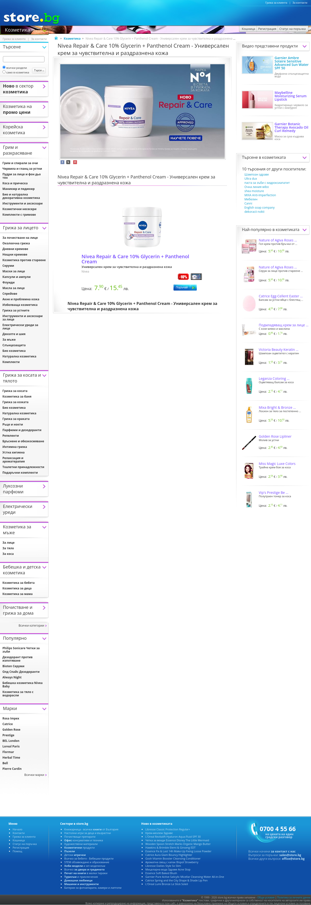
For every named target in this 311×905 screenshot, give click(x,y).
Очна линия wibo (256, 187)
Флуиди (8, 282)
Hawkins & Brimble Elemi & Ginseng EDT (170, 847)
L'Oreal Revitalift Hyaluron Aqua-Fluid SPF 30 (173, 836)
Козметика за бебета (18, 583)
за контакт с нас (283, 851)
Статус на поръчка (25, 844)
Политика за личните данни (294, 897)
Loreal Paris (11, 746)
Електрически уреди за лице (20, 326)
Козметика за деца (17, 588)
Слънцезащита (14, 345)
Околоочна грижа (16, 243)
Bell (5, 763)
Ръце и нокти (12, 424)
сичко (84, 869)
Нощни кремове (14, 254)
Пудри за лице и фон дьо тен (21, 176)
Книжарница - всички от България (91, 829)
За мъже (9, 339)
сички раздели (14, 68)
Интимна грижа (14, 447)
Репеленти (10, 436)
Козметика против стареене (24, 260)
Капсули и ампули (16, 277)
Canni (248, 203)
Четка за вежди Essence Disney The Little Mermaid (177, 840)
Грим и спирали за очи (20, 163)
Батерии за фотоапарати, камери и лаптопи (92, 887)
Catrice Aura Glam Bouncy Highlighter (168, 855)
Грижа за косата (14, 391)
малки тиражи (86, 873)
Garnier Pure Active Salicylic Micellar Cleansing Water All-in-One (184, 876)
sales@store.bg (290, 855)
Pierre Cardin (12, 769)
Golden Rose (11, 730)
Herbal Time (11, 757)
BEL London (10, 741)
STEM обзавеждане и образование (86, 862)
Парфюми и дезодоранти (21, 430)
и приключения (81, 876)
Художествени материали (81, 844)
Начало (17, 829)
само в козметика (15, 72)
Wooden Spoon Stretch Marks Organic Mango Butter (178, 844)
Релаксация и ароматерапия (13, 459)
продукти (79, 847)
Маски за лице (13, 271)
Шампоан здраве (256, 174)
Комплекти (11, 362)
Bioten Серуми (13, 666)
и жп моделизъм (84, 866)
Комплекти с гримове (19, 215)
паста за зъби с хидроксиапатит (267, 183)
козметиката (274, 157)
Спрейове (9, 294)
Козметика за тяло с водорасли (18, 693)
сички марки (34, 775)
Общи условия (266, 897)
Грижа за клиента (276, 2)
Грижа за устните (15, 310)
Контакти (19, 833)
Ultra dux (250, 179)
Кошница (19, 840)
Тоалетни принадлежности (23, 467)
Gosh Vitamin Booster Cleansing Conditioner (172, 858)
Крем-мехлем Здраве (159, 833)
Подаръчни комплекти (20, 472)
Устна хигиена (13, 452)
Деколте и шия (14, 334)
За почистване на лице (20, 238)
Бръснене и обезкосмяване (23, 441)
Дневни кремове (15, 249)
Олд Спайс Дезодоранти (21, 672)
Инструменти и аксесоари (22, 203)
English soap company (259, 207)
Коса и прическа (15, 183)
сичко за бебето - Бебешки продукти (89, 858)
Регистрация (21, 847)
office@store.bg (293, 859)
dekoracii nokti (254, 212)
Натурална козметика (19, 356)
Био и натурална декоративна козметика (21, 196)
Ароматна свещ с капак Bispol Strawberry (171, 862)
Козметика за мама (17, 594)
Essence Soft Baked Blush (161, 873)
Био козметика (14, 351)
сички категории (31, 625)
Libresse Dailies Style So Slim (163, 866)
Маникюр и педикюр (18, 189)
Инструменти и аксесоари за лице (22, 317)
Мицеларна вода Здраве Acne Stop (167, 869)
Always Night (12, 677)
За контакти (300, 2)
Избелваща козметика (20, 305)
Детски (75, 855)
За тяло (8, 548)
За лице (8, 543)
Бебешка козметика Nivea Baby (22, 684)
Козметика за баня (16, 396)
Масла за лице (13, 288)
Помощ (17, 851)
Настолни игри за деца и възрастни (87, 833)
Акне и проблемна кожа (20, 299)
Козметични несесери (19, 209)
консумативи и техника (83, 840)
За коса (8, 554)
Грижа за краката (16, 419)
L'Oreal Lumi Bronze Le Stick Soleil (166, 884)
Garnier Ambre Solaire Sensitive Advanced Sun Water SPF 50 (292, 62)
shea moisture (254, 191)
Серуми (8, 266)
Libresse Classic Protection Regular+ (167, 829)
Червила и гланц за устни (22, 169)
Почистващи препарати (80, 836)
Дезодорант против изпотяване (17, 659)
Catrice (7, 724)
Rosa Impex (10, 718)
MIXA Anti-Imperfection (260, 195)
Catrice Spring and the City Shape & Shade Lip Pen (176, 880)
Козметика (17, 29)
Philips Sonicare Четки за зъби (21, 650)
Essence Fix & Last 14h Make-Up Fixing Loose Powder (178, 851)
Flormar (8, 752)
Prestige (8, 735)
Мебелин (251, 199)
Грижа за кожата (15, 402)
